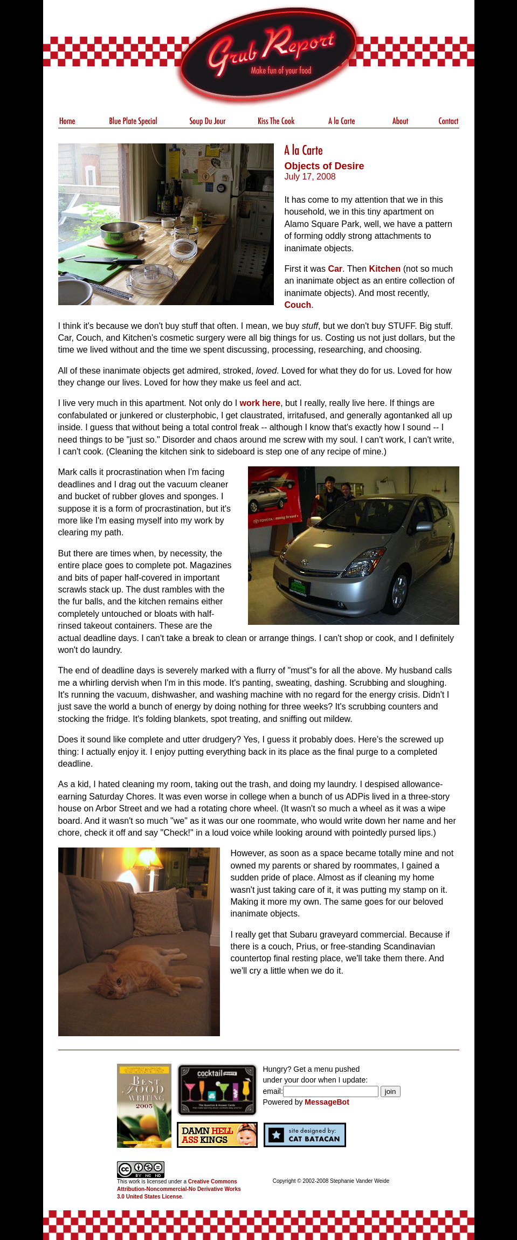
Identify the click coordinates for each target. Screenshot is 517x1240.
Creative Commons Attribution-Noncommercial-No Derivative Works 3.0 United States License (179, 1189)
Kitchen (385, 268)
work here (260, 403)
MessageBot (327, 1102)
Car (335, 268)
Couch (298, 304)
